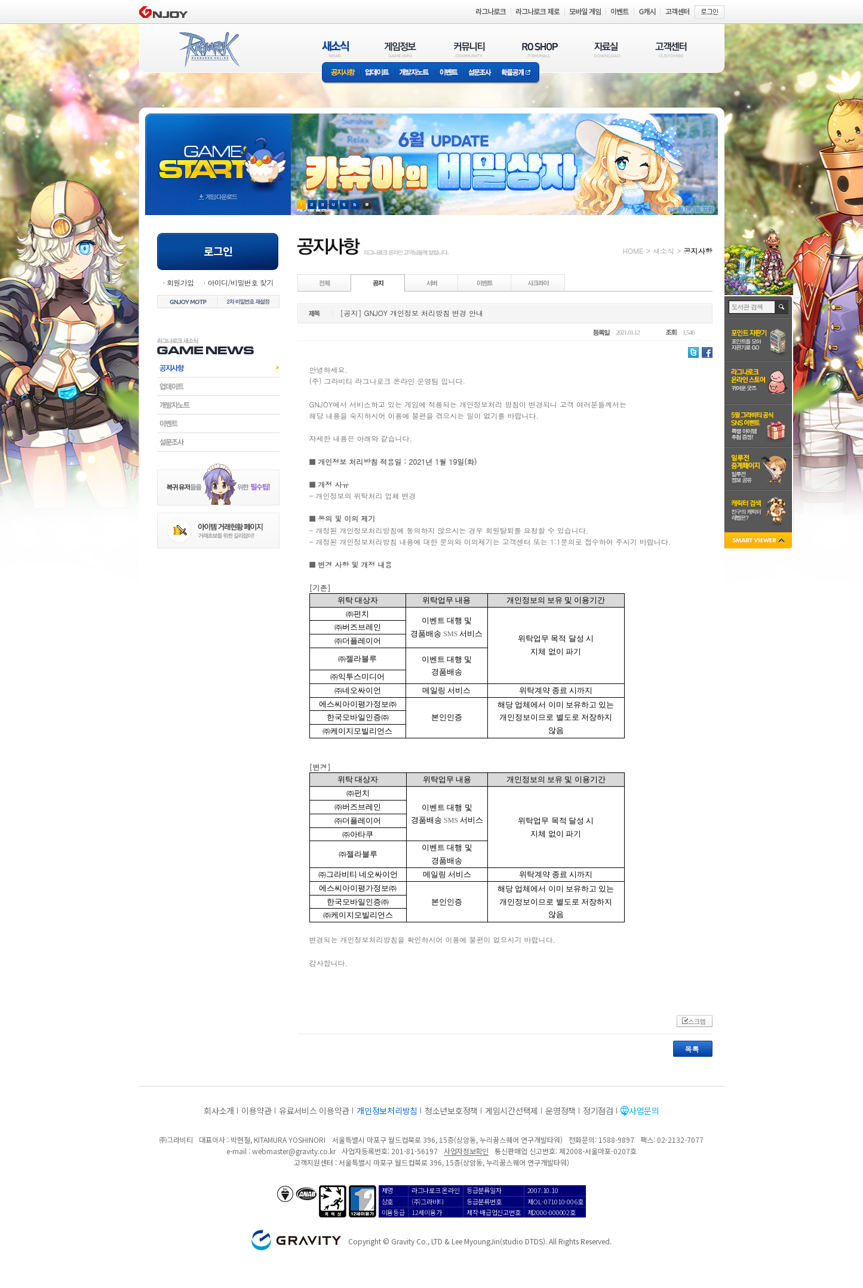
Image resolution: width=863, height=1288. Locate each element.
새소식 (663, 251)
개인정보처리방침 (387, 1111)
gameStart (218, 153)
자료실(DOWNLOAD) (606, 49)
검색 (782, 307)
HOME (633, 251)
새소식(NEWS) (335, 49)
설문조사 (480, 73)
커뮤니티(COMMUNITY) (469, 49)
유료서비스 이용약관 (314, 1111)
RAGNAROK (208, 50)
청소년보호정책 (451, 1111)
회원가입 (180, 282)
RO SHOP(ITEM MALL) (540, 49)
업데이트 (377, 73)
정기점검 (598, 1111)
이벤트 (448, 73)
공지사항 (341, 73)
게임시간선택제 (511, 1111)
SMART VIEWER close (759, 541)
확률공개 (518, 73)
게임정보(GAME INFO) (400, 49)
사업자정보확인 (466, 1151)
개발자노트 (414, 73)
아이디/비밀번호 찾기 (240, 282)
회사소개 (219, 1111)
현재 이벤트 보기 (367, 204)
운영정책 (560, 1111)
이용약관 (256, 1111)
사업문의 (644, 1111)
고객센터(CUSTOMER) (671, 49)
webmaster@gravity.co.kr (294, 1151)
